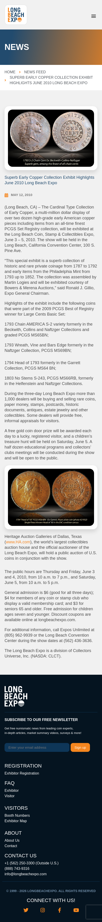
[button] (93, 16)
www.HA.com (18, 542)
